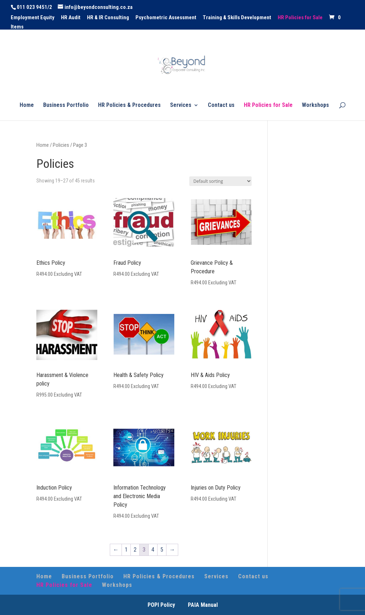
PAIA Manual (203, 604)
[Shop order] (220, 181)
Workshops (315, 105)
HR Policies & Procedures (129, 105)
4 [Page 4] (152, 549)
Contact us (221, 105)
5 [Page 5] (161, 549)
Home (27, 105)
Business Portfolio (66, 105)
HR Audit (71, 18)
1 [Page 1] (126, 549)
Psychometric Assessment (165, 18)
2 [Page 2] (135, 549)
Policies (61, 145)
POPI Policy (161, 604)
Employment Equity (33, 18)
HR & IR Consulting (108, 18)
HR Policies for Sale (300, 18)
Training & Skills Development (237, 18)
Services (180, 105)
